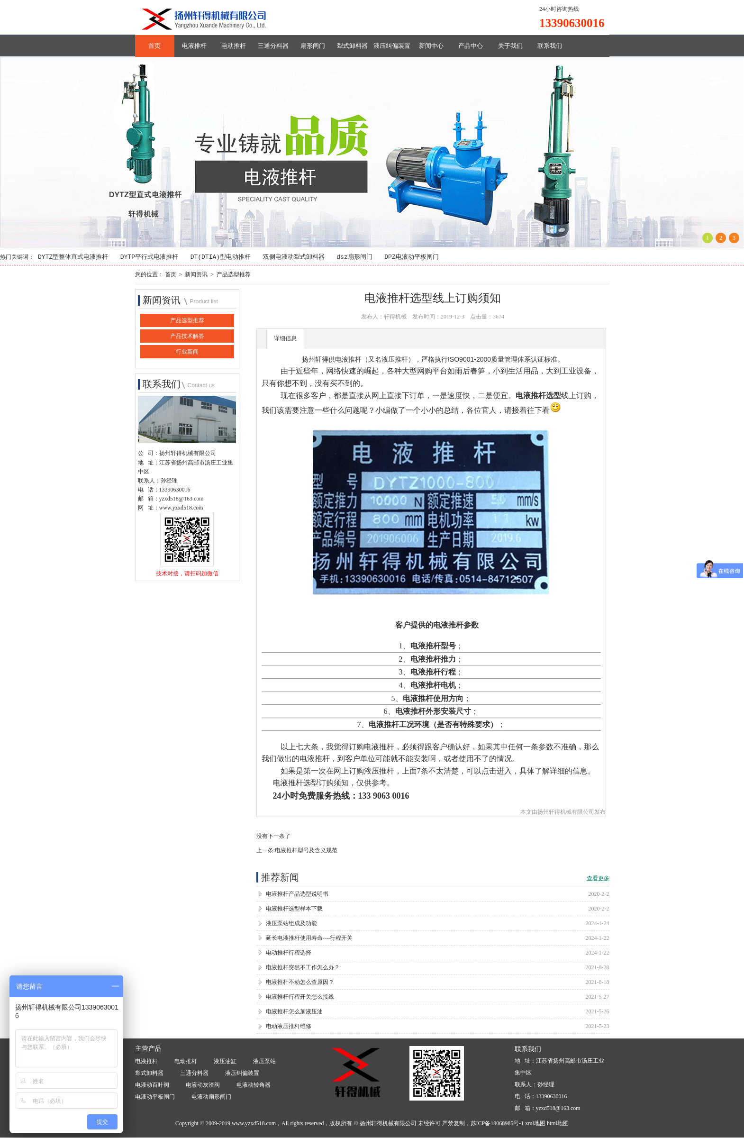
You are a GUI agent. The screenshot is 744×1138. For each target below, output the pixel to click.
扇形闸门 (312, 45)
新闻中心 (431, 45)
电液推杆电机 (433, 685)
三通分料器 (273, 45)
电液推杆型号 (433, 646)
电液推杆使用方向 (433, 698)
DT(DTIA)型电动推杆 (221, 257)
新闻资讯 (196, 274)
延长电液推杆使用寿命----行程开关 (309, 938)
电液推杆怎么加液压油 (294, 1011)
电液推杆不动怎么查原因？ (300, 982)
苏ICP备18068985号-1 (497, 1123)
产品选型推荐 (234, 274)
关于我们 (510, 45)
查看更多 (598, 878)
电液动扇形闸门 (211, 1097)
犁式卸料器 (352, 45)
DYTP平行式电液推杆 (149, 257)
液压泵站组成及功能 (291, 923)
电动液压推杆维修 (288, 1026)
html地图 (558, 1123)
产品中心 (470, 45)
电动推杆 (233, 45)
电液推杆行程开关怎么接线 (300, 996)
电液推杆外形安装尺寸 (433, 712)
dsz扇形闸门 (354, 257)
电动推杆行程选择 (288, 952)
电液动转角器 (253, 1085)
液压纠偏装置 (391, 45)
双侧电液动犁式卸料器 (294, 257)
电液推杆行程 (433, 672)
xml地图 (535, 1123)
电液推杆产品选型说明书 (297, 894)
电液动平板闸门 (155, 1097)
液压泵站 (264, 1061)
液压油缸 (225, 1061)
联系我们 (549, 45)
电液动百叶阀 (152, 1085)
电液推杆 (194, 45)
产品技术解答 (187, 336)
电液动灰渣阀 (203, 1085)
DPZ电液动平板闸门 (411, 257)
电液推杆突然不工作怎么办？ (303, 967)
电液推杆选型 (538, 395)
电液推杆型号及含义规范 (306, 850)
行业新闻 (187, 352)
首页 (154, 45)
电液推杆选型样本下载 (294, 908)
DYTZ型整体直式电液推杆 (73, 257)
